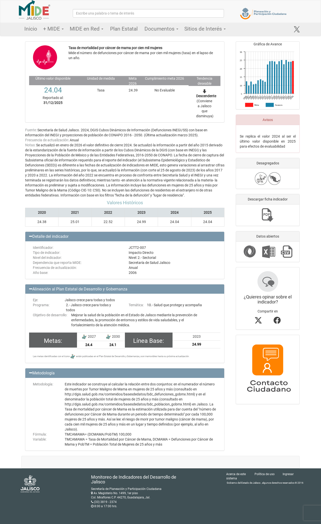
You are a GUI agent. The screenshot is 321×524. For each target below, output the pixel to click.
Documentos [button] (161, 29)
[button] (124, 236)
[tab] (124, 236)
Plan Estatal (124, 29)
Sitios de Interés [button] (205, 29)
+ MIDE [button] (53, 29)
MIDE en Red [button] (86, 29)
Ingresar (288, 474)
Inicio (30, 29)
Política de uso (265, 474)
